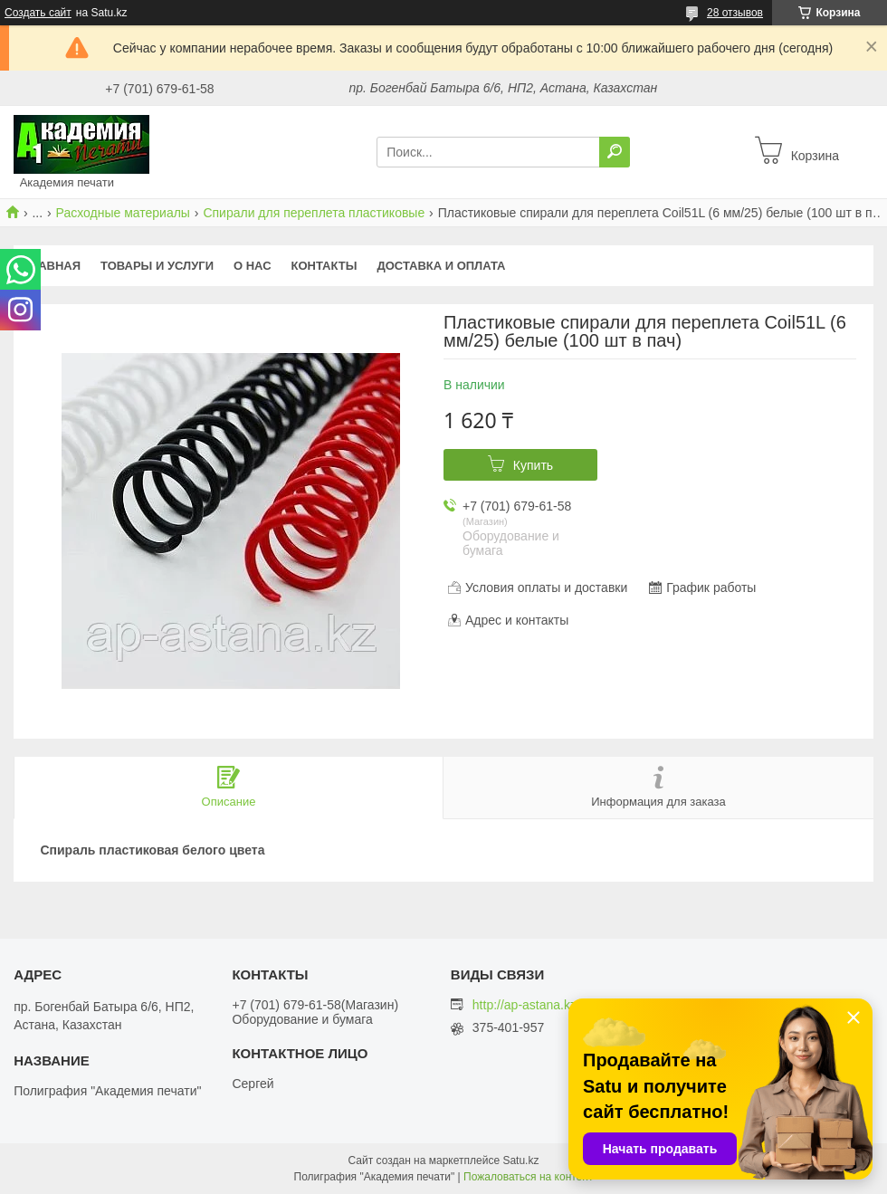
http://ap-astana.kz (524, 1005)
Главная (52, 265)
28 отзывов (735, 12)
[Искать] (614, 152)
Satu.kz (520, 1160)
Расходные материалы (123, 212)
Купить (533, 465)
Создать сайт (38, 12)
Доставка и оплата (441, 265)
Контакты (324, 265)
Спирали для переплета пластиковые (313, 212)
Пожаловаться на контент (528, 1176)
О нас (253, 265)
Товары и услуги (157, 265)
